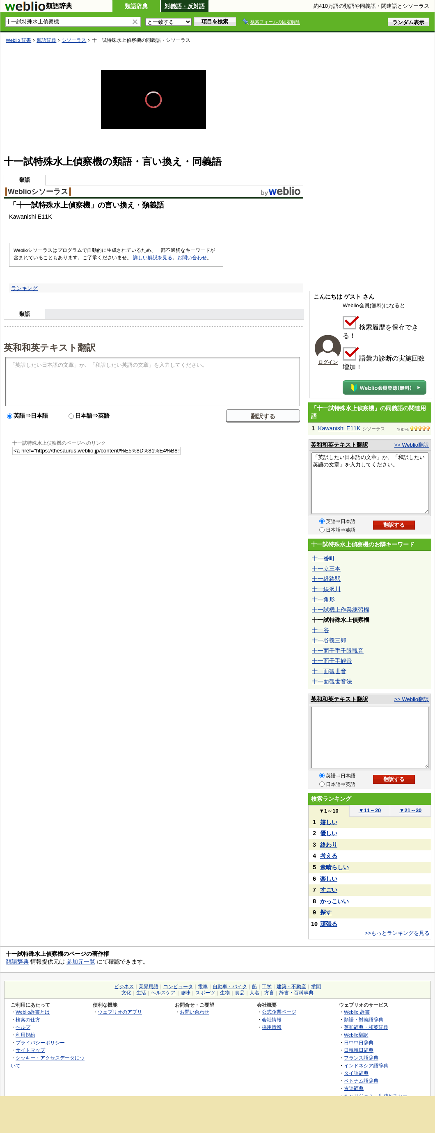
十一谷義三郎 (329, 640)
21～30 (410, 810)
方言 (269, 992)
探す (326, 912)
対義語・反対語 (185, 6)
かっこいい (334, 901)
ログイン (328, 362)
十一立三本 (326, 568)
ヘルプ (23, 1027)
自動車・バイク (230, 986)
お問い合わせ (192, 257)
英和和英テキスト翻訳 (50, 347)
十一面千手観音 (332, 661)
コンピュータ (178, 986)
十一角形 (323, 599)
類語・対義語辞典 (363, 1019)
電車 (203, 986)
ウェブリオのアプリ (120, 1011)
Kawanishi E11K (339, 428)
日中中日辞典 (358, 1042)
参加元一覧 (80, 961)
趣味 (185, 992)
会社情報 (272, 1019)
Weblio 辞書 (18, 40)
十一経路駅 (326, 579)
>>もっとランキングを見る (397, 933)
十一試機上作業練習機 (340, 609)
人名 (254, 992)
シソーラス (74, 40)
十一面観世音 (329, 671)
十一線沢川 (326, 589)
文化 (126, 992)
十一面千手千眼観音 (338, 650)
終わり (328, 844)
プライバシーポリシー (40, 1042)
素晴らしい (334, 867)
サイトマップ (30, 1050)
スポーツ (205, 992)
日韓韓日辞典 (358, 1050)
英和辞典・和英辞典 (366, 1027)
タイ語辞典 (356, 1073)
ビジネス (124, 986)
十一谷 (320, 630)
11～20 (370, 810)
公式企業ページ (279, 1011)
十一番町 (323, 558)
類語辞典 (136, 6)
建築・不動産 (291, 986)
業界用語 (148, 986)
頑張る (328, 924)
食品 (240, 992)
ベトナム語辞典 (361, 1080)
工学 (267, 986)
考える (328, 855)
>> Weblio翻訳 (411, 445)
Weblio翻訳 (356, 1034)
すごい (328, 889)
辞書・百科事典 (296, 992)
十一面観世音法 (332, 681)
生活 (141, 992)
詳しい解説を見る (152, 257)
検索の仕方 (28, 1019)
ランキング (24, 288)
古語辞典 (354, 1088)
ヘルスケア (163, 992)
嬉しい (328, 822)
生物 (225, 992)
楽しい (328, 878)
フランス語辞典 (361, 1057)
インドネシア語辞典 (366, 1065)
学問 (316, 986)
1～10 (328, 811)
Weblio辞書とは (33, 1011)
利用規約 (25, 1034)
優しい (328, 833)
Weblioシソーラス (38, 191)
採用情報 (272, 1027)
